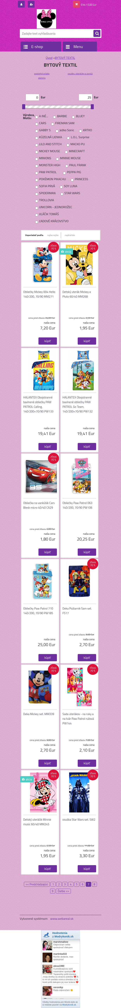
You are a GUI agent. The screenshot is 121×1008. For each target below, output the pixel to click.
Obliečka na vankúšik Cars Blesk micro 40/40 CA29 (39, 505)
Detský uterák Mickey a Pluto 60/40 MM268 (77, 294)
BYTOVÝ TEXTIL (65, 57)
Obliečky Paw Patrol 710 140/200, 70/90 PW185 (38, 610)
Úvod (49, 57)
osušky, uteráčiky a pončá (80, 73)
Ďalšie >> (63, 891)
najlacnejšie (53, 235)
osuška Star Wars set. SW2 (79, 819)
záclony (42, 78)
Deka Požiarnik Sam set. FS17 (77, 610)
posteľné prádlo (42, 73)
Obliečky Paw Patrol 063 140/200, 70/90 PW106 (77, 505)
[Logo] (46, 19)
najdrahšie (70, 235)
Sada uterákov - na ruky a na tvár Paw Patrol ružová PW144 (78, 719)
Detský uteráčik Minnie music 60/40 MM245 (37, 821)
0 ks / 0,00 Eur (89, 5)
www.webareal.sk (61, 918)
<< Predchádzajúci (37, 884)
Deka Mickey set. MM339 (38, 714)
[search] (96, 33)
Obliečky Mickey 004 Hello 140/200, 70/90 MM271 (39, 294)
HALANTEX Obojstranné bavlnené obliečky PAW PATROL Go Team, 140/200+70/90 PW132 (78, 404)
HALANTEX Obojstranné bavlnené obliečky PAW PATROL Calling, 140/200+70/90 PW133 (38, 404)
